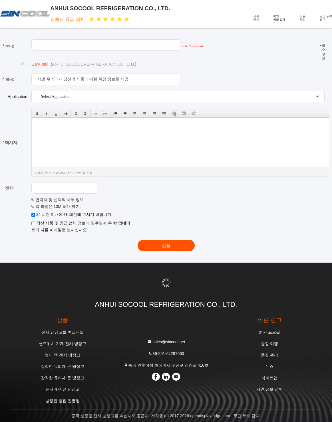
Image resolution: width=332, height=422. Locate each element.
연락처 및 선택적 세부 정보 (57, 199)
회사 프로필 (269, 332)
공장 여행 (269, 343)
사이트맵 (269, 378)
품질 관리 (269, 355)
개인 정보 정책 (269, 389)
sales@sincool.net (166, 341)
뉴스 (269, 366)
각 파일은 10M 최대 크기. (56, 206)
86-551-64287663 (166, 353)
